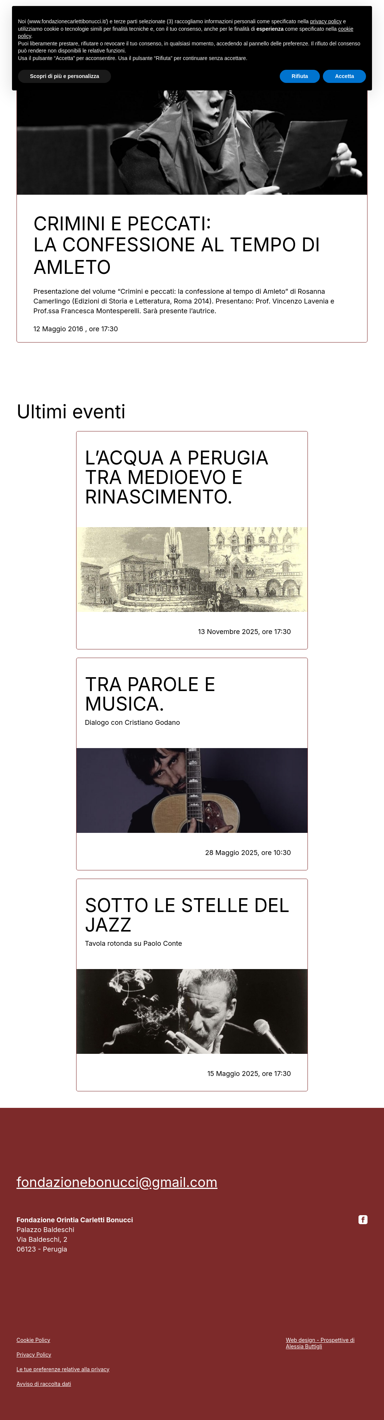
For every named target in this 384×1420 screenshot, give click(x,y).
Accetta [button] (344, 76)
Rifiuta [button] (300, 76)
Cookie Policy (33, 1340)
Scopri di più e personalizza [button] (64, 76)
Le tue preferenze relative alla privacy (63, 1369)
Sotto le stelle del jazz (187, 915)
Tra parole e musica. (150, 694)
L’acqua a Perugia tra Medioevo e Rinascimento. (176, 477)
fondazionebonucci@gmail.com (117, 1182)
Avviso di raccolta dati (43, 1384)
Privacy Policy (33, 1354)
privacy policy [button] (326, 21)
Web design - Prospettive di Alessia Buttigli (320, 1343)
